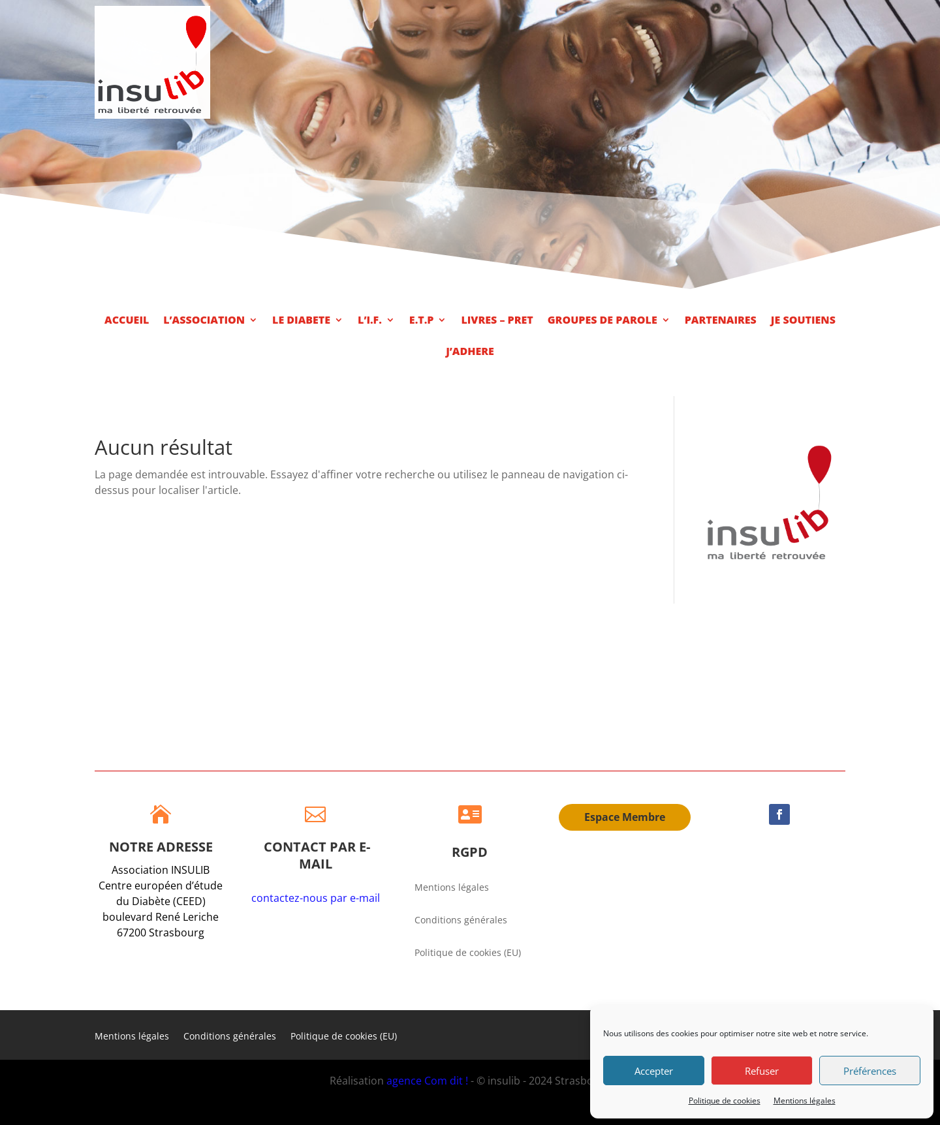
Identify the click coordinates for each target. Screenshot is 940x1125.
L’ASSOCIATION (204, 321)
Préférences (869, 1070)
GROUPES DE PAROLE (602, 321)
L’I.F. (370, 321)
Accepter (653, 1070)
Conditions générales (461, 921)
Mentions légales (805, 1100)
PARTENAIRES (721, 321)
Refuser (762, 1070)
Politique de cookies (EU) (468, 953)
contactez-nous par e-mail (315, 898)
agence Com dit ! (428, 1080)
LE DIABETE (301, 321)
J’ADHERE (470, 352)
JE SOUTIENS (803, 321)
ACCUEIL (126, 321)
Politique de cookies (724, 1100)
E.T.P (421, 321)
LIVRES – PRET (497, 321)
